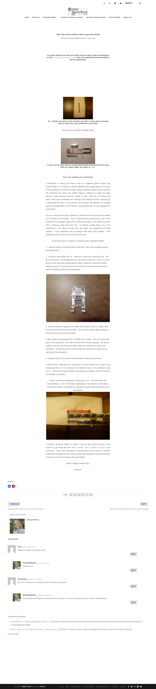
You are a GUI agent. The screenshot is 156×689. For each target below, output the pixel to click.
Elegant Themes (26, 686)
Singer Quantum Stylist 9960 (64, 57)
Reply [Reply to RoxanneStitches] (133, 570)
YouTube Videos (49, 17)
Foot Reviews (114, 17)
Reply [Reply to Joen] (133, 554)
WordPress (42, 686)
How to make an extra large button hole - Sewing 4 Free (33, 629)
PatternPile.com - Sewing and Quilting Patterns (29, 621)
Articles (35, 17)
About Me (127, 17)
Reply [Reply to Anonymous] (133, 586)
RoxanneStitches (75, 38)
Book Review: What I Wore (28, 3)
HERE (93, 167)
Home (26, 17)
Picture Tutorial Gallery (72, 17)
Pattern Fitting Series (96, 17)
